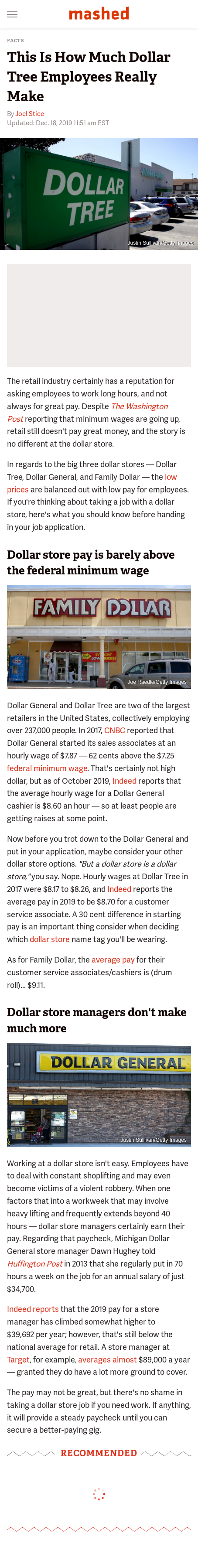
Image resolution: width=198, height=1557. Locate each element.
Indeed (125, 781)
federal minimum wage (47, 768)
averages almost (107, 1360)
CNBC (114, 730)
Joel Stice (29, 113)
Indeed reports (33, 1309)
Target (18, 1360)
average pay (113, 960)
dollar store (50, 939)
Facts (15, 40)
